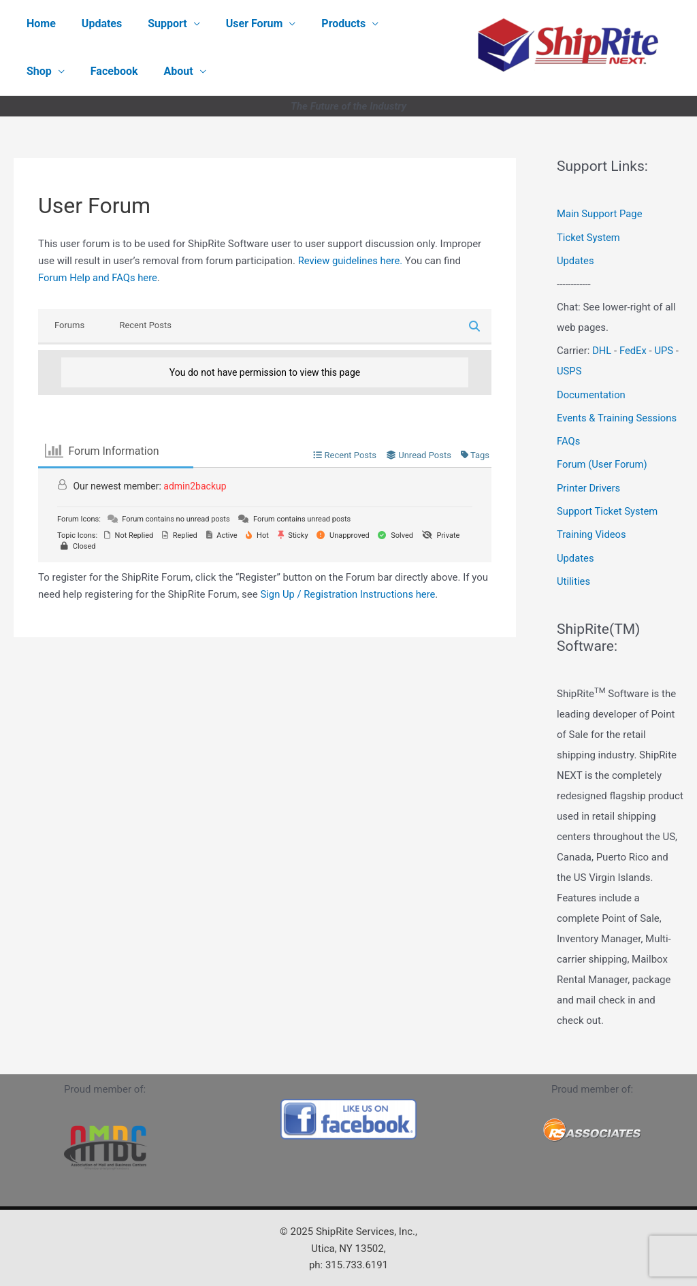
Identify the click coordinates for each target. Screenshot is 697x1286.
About (108, 71)
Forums (69, 325)
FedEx (633, 349)
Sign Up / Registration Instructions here (349, 594)
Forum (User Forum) (603, 461)
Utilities (574, 576)
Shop (394, 23)
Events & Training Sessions (618, 415)
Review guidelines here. (351, 261)
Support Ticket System (608, 507)
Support (157, 23)
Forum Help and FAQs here (98, 278)
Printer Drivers (589, 485)
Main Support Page (600, 214)
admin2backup (194, 486)
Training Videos (592, 530)
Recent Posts (145, 325)
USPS (569, 370)
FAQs (569, 438)
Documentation (591, 393)
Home (39, 23)
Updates (96, 23)
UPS (664, 349)
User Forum (240, 23)
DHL (602, 349)
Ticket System (589, 237)
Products (325, 23)
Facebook (48, 71)
